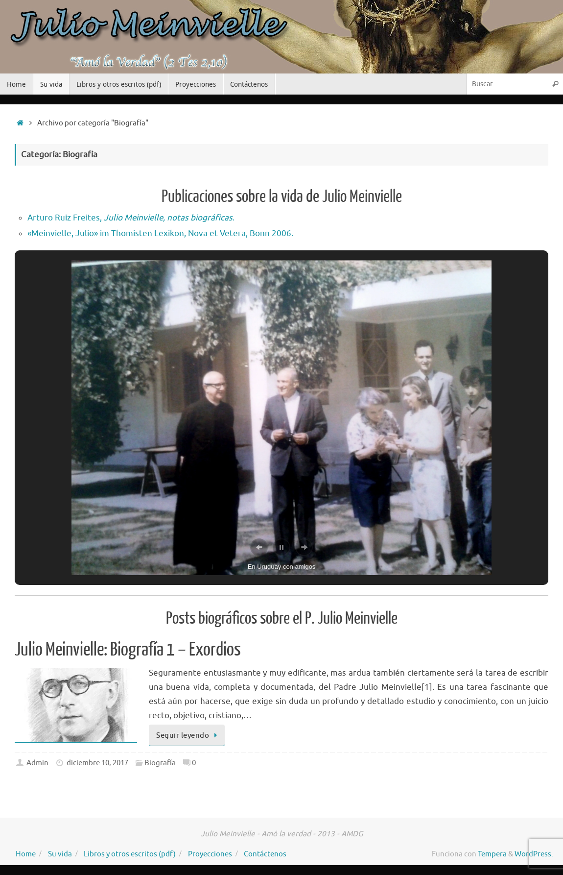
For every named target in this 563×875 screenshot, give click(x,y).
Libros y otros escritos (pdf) (130, 854)
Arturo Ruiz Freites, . (131, 218)
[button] (259, 547)
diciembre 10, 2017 (97, 763)
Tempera (492, 854)
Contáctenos (265, 854)
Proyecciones (210, 854)
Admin (37, 763)
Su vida (60, 854)
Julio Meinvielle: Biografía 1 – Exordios (128, 649)
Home (26, 854)
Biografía (160, 763)
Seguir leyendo (188, 735)
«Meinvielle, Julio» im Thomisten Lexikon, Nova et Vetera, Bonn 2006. (160, 233)
